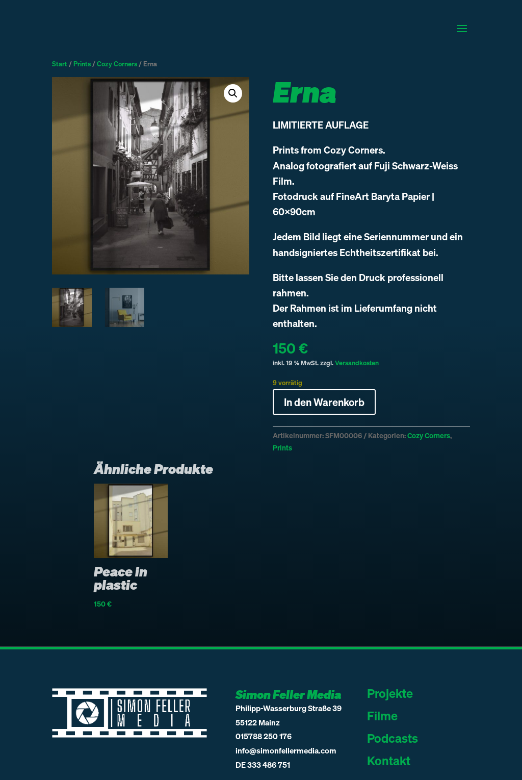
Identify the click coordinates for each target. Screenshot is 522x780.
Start (59, 64)
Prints (82, 64)
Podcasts (392, 738)
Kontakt (388, 760)
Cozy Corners (117, 64)
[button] (233, 93)
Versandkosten (357, 363)
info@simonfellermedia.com (286, 750)
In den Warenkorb (324, 402)
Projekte (390, 693)
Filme (382, 715)
